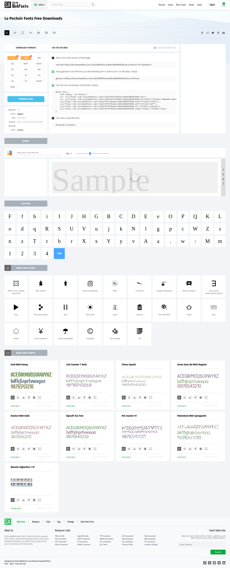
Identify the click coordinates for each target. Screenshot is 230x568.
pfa (25, 70)
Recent (162, 5)
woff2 (39, 64)
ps (26, 75)
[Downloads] (23, 397)
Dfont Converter (61, 545)
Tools (199, 5)
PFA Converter (127, 539)
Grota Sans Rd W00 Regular (192, 364)
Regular (20, 114)
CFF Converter (105, 542)
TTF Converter (105, 536)
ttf (12, 58)
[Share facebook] (202, 33)
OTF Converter (127, 536)
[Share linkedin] (224, 33)
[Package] (38, 32)
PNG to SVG (59, 536)
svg (39, 58)
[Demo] (22, 32)
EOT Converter (60, 539)
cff (39, 75)
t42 (12, 81)
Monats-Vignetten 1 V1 (23, 467)
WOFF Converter (83, 539)
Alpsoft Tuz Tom (74, 415)
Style (48, 522)
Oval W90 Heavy (19, 364)
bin (39, 70)
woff (26, 64)
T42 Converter (127, 542)
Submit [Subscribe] (218, 552)
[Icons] (46, 32)
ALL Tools (103, 545)
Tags (59, 522)
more (59, 253)
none (12, 87)
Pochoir (20, 130)
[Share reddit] (207, 33)
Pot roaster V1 (129, 415)
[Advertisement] (203, 89)
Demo (191, 5)
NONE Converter (83, 545)
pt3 (12, 75)
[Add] (6, 32)
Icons (170, 5)
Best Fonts (181, 5)
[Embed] (34, 397)
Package (70, 522)
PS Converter (82, 542)
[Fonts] (54, 32)
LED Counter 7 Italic (76, 364)
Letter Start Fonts (87, 522)
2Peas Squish (129, 364)
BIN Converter (150, 539)
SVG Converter (150, 536)
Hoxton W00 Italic (20, 415)
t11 (26, 81)
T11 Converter (149, 542)
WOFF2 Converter (106, 539)
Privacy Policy (127, 545)
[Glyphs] (30, 32)
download (26, 99)
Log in (212, 5)
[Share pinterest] (218, 33)
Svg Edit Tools (83, 536)
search (93, 4)
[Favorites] (14, 32)
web (26, 58)
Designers (36, 522)
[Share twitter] (213, 33)
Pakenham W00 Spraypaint (191, 415)
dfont (39, 81)
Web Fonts (21, 522)
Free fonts (17, 5)
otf (12, 70)
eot (12, 64)
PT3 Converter (60, 542)
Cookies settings (151, 545)
